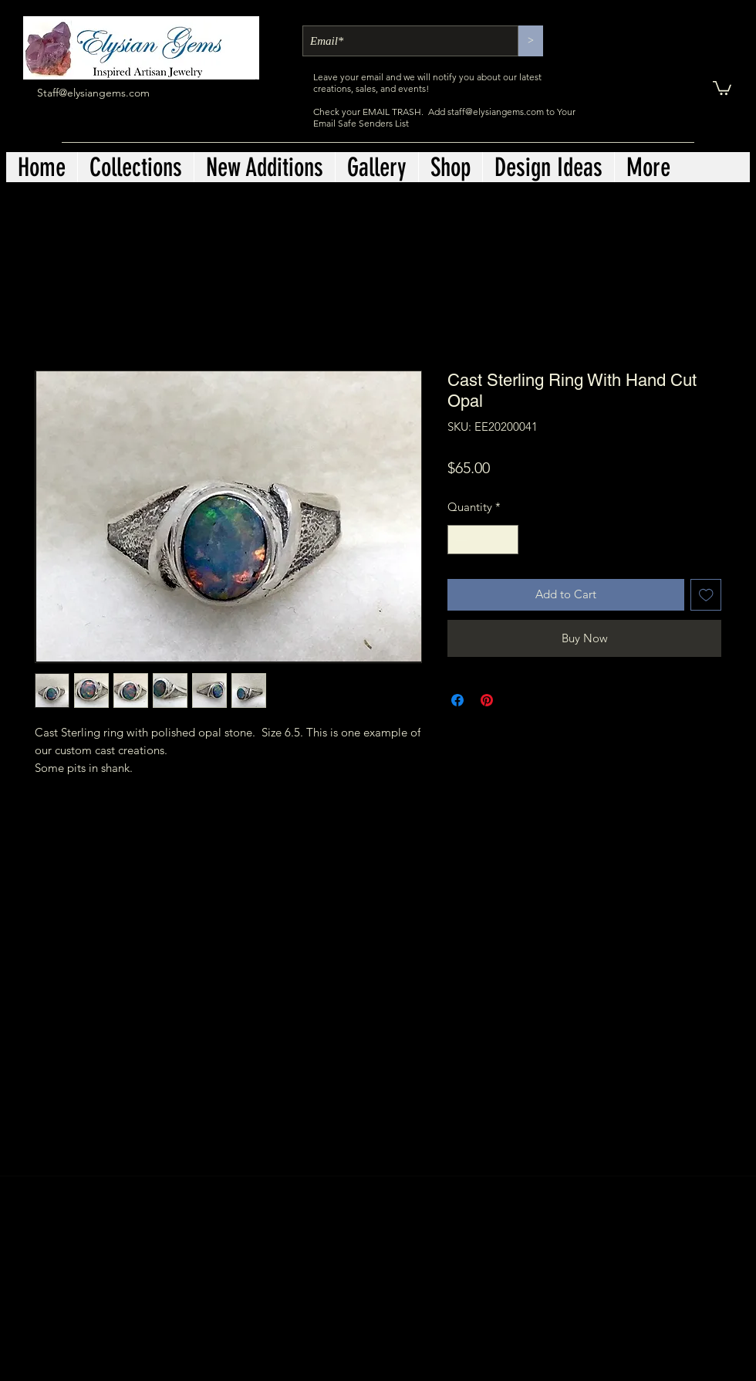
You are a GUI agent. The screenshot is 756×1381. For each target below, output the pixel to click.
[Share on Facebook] (457, 700)
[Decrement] (460, 540)
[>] (530, 40)
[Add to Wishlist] (706, 595)
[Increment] (506, 540)
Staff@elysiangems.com (93, 93)
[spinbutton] (483, 540)
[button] (722, 87)
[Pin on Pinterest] (487, 700)
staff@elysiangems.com (495, 111)
